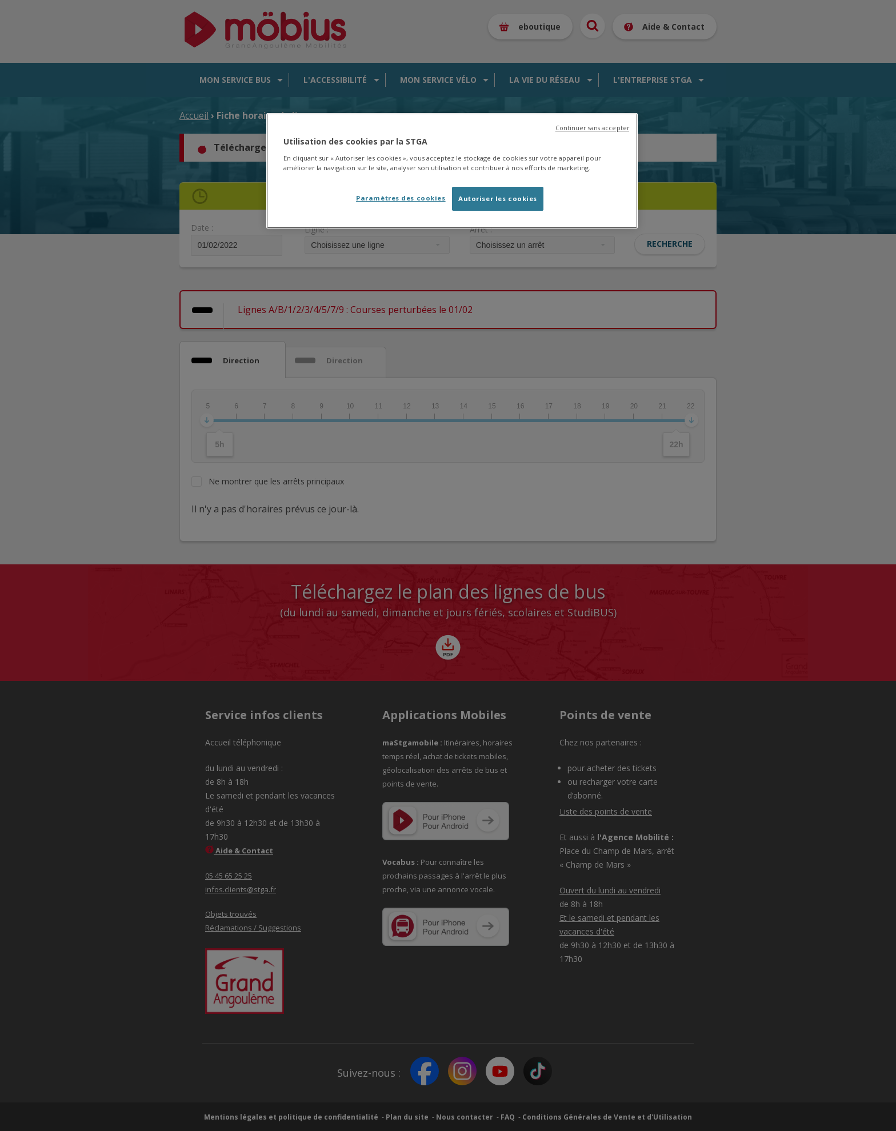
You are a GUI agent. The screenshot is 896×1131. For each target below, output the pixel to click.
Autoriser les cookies (497, 198)
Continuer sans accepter (592, 128)
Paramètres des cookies (401, 198)
